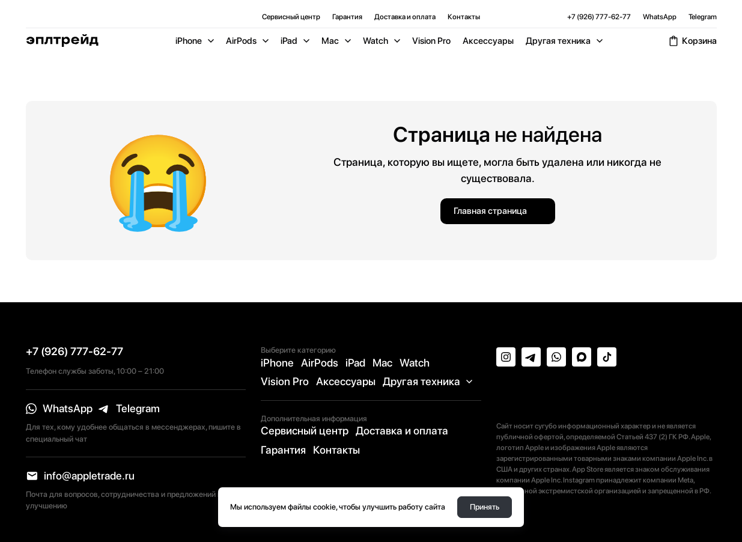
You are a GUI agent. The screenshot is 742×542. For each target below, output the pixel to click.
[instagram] (505, 357)
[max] (581, 357)
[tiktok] (606, 357)
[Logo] (62, 40)
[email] (80, 476)
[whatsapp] (59, 408)
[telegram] (129, 408)
